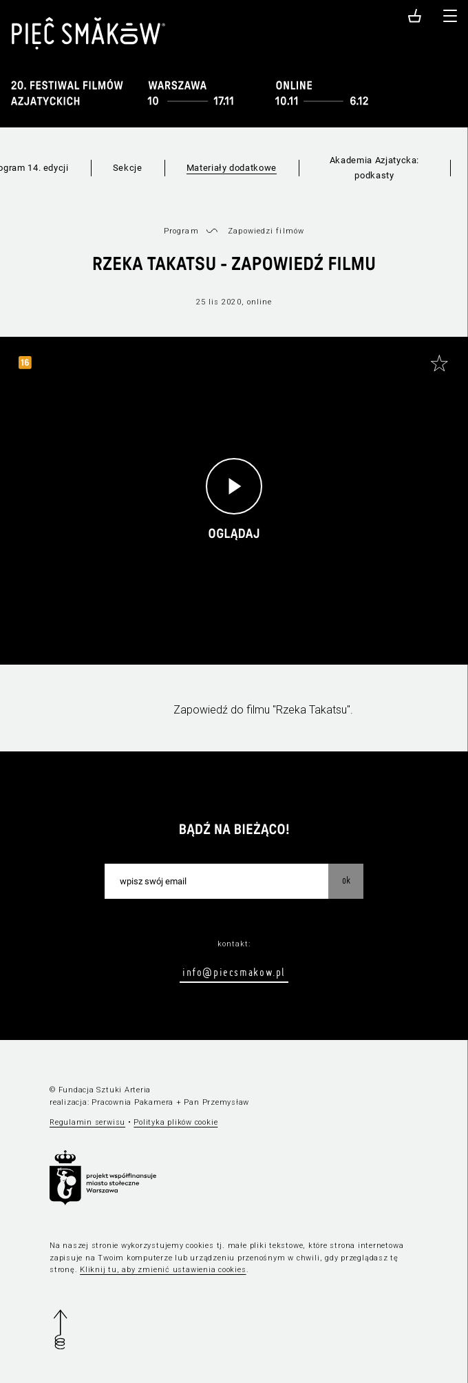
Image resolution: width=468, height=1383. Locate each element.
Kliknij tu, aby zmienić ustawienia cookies (163, 1269)
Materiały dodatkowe (232, 168)
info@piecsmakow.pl (234, 972)
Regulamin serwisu (87, 1122)
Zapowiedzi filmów (266, 231)
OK (346, 880)
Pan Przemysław (216, 1102)
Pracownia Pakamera (132, 1102)
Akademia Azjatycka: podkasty (374, 167)
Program (181, 231)
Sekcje (127, 168)
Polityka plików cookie (175, 1122)
